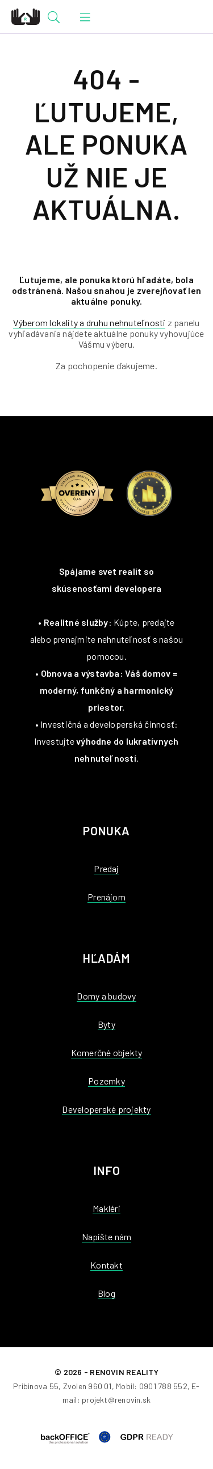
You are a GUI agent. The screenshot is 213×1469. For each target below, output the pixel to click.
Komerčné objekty (107, 1052)
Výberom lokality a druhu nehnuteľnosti (89, 322)
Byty (106, 1024)
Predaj (106, 868)
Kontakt (106, 1264)
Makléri (106, 1208)
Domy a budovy (106, 995)
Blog (106, 1293)
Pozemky (106, 1080)
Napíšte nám (107, 1236)
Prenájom (106, 896)
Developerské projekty (106, 1109)
